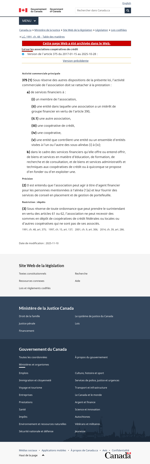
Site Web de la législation (77, 30)
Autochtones (82, 416)
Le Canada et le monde (88, 395)
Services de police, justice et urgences (97, 380)
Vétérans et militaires (87, 424)
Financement (26, 330)
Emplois (23, 373)
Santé (22, 409)
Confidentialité (120, 450)
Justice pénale (27, 323)
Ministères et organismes (34, 364)
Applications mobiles (54, 450)
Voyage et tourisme (30, 387)
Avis (105, 450)
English (126, 3)
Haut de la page (32, 455)
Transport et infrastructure (91, 387)
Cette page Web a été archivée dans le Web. (76, 43)
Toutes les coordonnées (33, 357)
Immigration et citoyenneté (35, 380)
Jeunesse (80, 431)
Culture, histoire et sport (89, 373)
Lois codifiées (119, 30)
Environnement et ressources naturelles (42, 424)
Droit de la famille (29, 316)
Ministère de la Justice (47, 30)
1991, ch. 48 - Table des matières (43, 36)
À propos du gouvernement (91, 357)
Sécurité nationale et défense (36, 431)
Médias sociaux (28, 450)
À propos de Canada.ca (84, 450)
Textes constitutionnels (32, 273)
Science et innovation (87, 409)
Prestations (26, 402)
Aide (77, 281)
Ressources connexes (31, 281)
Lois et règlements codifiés (35, 288)
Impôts (23, 416)
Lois (77, 323)
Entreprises (26, 395)
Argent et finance (85, 402)
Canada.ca (25, 30)
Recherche (81, 273)
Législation (101, 30)
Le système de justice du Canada (94, 316)
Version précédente (76, 61)
